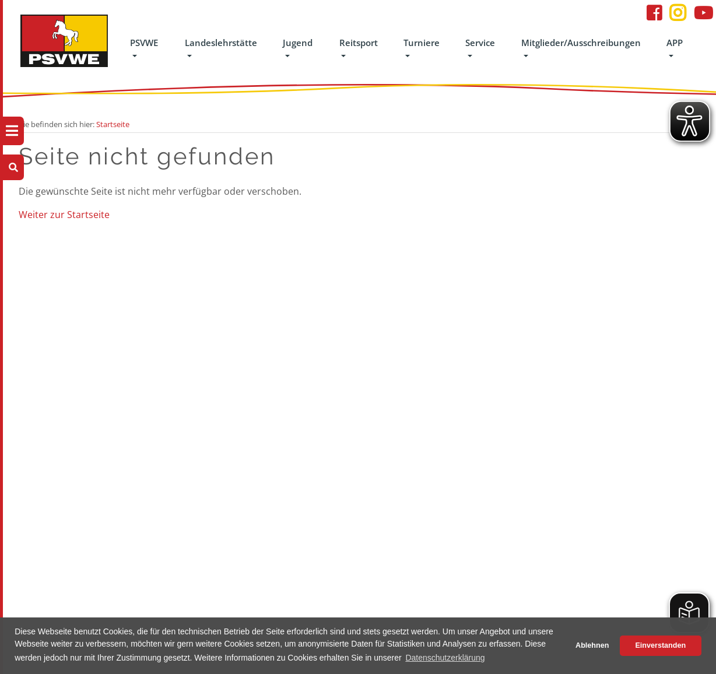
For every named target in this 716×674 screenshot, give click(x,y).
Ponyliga (219, 391)
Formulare (140, 478)
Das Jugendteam (232, 321)
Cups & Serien (392, 443)
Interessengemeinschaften (332, 339)
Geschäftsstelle (66, 339)
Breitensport (308, 321)
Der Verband (61, 304)
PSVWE (144, 42)
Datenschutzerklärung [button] (445, 657)
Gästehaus (140, 461)
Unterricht (139, 408)
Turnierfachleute (397, 408)
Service (480, 42)
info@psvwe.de (581, 391)
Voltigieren (222, 408)
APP (674, 42)
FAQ (47, 610)
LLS (128, 304)
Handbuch (58, 356)
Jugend (298, 42)
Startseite (112, 124)
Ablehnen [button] (592, 645)
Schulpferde (142, 426)
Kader (296, 356)
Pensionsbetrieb (150, 443)
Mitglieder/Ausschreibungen (581, 42)
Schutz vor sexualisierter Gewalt (227, 461)
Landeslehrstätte (221, 42)
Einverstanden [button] (660, 645)
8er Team (220, 426)
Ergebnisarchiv (393, 373)
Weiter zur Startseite (64, 214)
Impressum (470, 304)
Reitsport (358, 42)
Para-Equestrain (314, 373)
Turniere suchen (396, 339)
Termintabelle (392, 356)
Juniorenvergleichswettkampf (255, 304)
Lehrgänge (140, 321)
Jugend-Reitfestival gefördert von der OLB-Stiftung (236, 356)
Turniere (421, 42)
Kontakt (54, 321)
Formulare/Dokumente (490, 339)
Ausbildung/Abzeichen (325, 304)
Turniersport (390, 426)
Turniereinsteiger (397, 391)
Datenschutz (472, 321)
